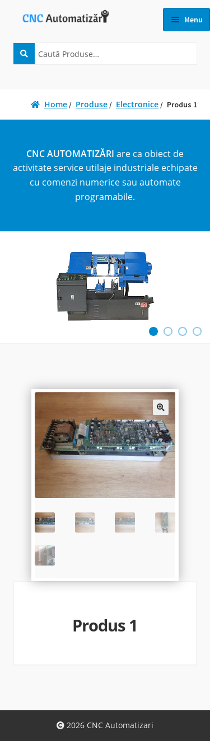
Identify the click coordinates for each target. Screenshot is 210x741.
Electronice (137, 104)
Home (55, 104)
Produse (92, 104)
